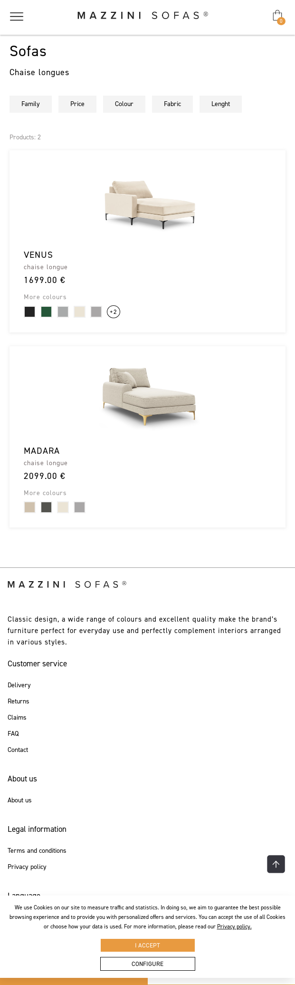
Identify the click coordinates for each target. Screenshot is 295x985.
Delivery (19, 685)
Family (30, 103)
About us (20, 800)
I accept (147, 945)
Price (77, 103)
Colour (124, 103)
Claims (17, 717)
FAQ (13, 734)
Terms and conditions (37, 851)
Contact (18, 750)
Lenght (220, 103)
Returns (18, 701)
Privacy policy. (234, 926)
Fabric (172, 103)
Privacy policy (27, 867)
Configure (147, 964)
